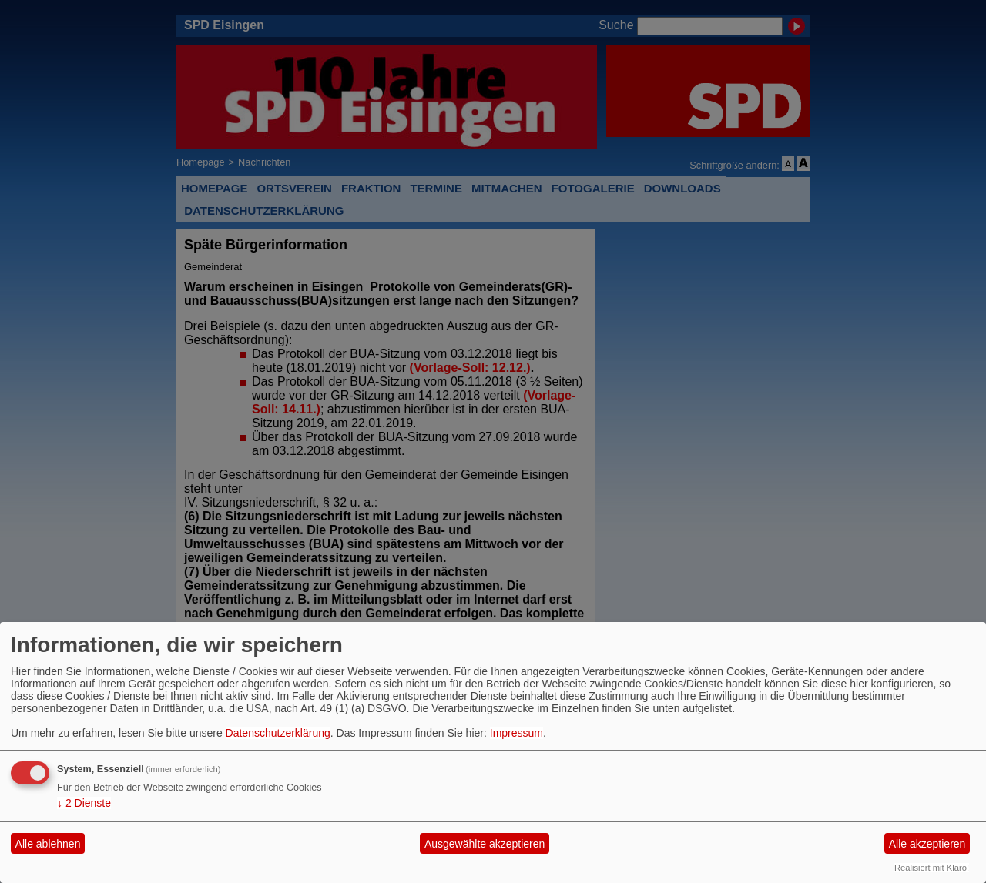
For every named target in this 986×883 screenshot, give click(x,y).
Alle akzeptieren (927, 844)
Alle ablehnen (48, 844)
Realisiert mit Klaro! (931, 867)
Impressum (516, 733)
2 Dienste (84, 803)
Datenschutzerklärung (278, 733)
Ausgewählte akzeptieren (484, 844)
